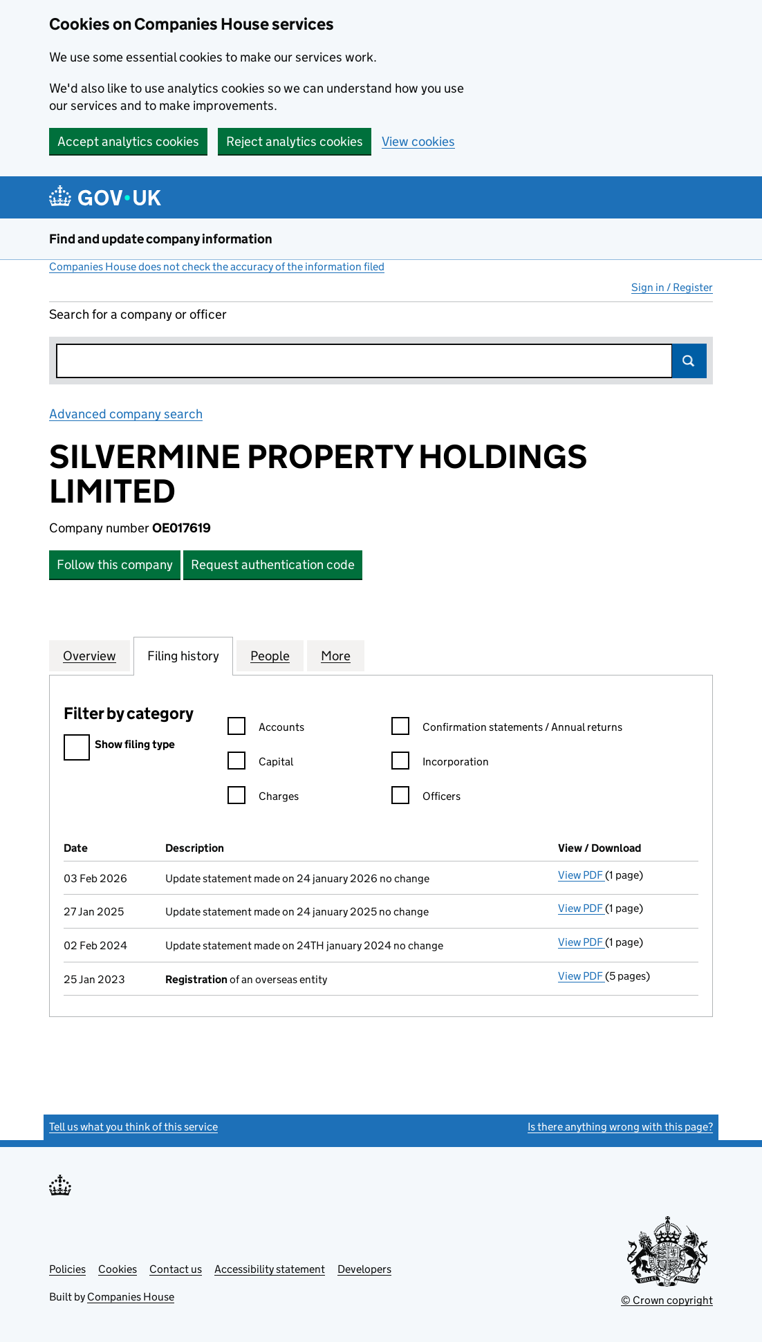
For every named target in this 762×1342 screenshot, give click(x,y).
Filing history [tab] (183, 655)
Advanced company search (126, 414)
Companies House (130, 1296)
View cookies (418, 141)
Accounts (265, 729)
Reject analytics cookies (294, 141)
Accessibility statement (269, 1269)
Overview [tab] (89, 655)
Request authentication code (273, 564)
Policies (67, 1269)
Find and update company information (160, 239)
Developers (364, 1269)
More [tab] (336, 655)
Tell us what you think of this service (133, 1126)
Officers (426, 798)
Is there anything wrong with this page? (620, 1126)
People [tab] (270, 655)
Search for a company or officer (138, 314)
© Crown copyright (667, 1300)
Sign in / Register (672, 287)
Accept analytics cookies (128, 141)
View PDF (581, 875)
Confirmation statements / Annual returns (506, 729)
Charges (263, 798)
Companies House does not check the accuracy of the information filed (216, 266)
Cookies (117, 1269)
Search (689, 361)
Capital (260, 763)
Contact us (175, 1269)
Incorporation (440, 763)
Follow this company (115, 564)
